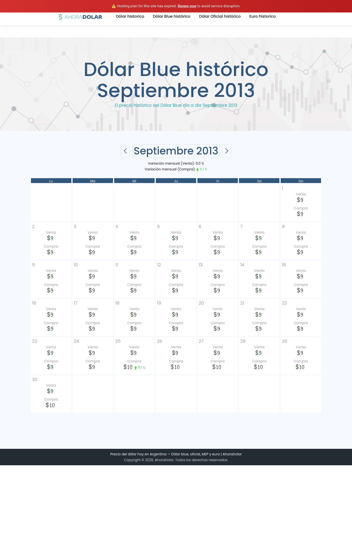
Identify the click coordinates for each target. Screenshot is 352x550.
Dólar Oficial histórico (220, 16)
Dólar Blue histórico (171, 16)
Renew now (187, 6)
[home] (80, 16)
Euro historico (262, 16)
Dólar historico (130, 16)
